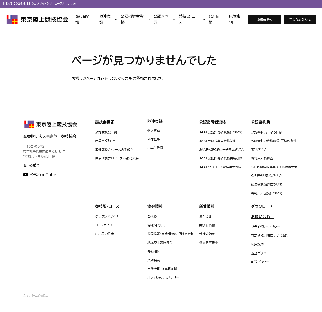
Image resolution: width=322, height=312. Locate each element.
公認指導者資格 (212, 122)
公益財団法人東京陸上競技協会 (49, 136)
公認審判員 (260, 122)
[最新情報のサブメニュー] (217, 19)
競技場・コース (107, 206)
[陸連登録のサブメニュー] (108, 19)
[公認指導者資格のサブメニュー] (135, 19)
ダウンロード (261, 206)
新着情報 (206, 206)
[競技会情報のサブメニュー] (85, 19)
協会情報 (155, 206)
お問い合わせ (262, 217)
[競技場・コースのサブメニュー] (192, 19)
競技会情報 (264, 19)
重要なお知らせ (300, 19)
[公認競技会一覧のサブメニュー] (119, 132)
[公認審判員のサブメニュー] (164, 19)
